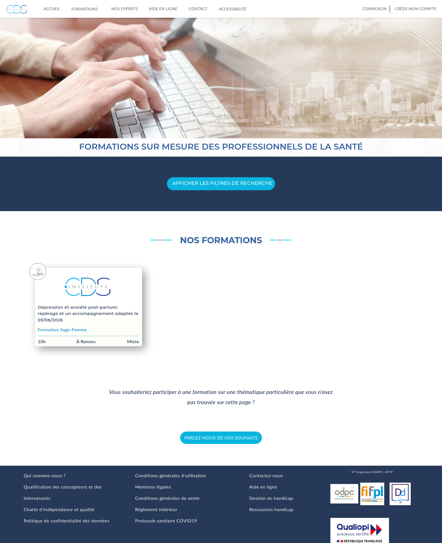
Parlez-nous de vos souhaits (221, 437)
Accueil (52, 8)
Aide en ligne (163, 8)
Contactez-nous (266, 475)
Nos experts (124, 8)
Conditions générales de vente (167, 498)
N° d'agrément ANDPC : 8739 (372, 472)
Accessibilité (234, 8)
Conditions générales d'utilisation (170, 475)
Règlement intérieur (156, 509)
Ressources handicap (271, 509)
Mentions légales (153, 486)
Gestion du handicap (271, 498)
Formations (85, 8)
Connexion (374, 8)
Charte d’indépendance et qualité (59, 509)
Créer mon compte (415, 8)
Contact (198, 8)
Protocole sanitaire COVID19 (166, 520)
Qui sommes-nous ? (45, 475)
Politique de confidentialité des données (66, 520)
